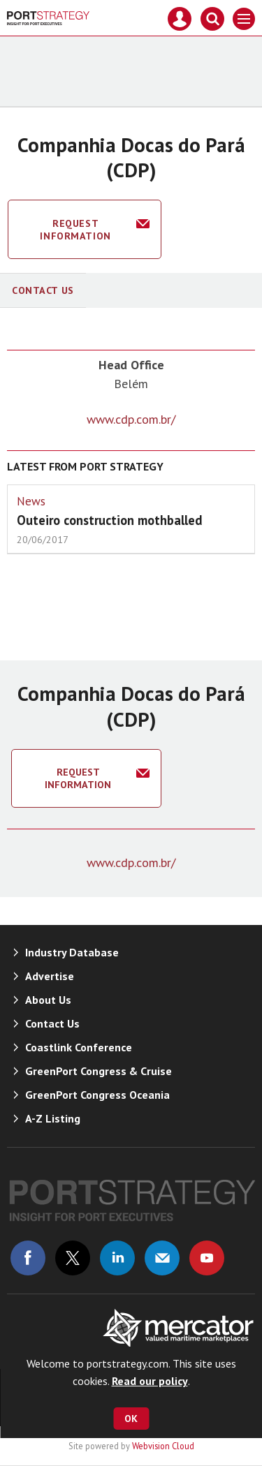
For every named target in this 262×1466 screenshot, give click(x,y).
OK (131, 1418)
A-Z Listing (52, 1118)
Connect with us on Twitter (72, 1258)
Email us (162, 1258)
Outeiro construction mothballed (110, 520)
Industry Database (72, 952)
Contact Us (43, 290)
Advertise (49, 976)
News (31, 501)
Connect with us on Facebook (28, 1258)
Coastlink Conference (78, 1047)
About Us (48, 1000)
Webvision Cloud (163, 1445)
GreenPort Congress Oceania (97, 1095)
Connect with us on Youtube (207, 1258)
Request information (75, 229)
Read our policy (150, 1381)
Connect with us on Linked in (117, 1258)
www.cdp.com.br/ (131, 419)
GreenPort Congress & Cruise (98, 1071)
